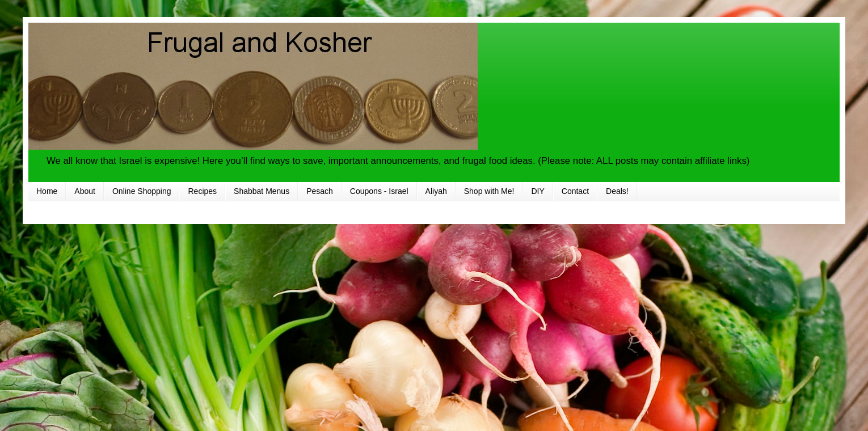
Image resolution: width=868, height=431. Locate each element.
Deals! (617, 191)
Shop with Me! (489, 191)
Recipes (202, 191)
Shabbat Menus (261, 191)
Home (46, 191)
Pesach (319, 191)
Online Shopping (141, 191)
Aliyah (436, 191)
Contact (575, 191)
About (84, 191)
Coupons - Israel (379, 191)
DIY (537, 191)
